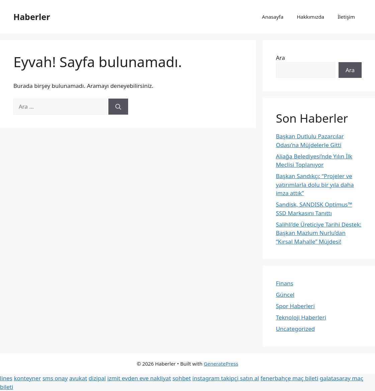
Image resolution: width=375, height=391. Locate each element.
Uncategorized (295, 329)
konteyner (27, 378)
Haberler (31, 16)
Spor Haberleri (295, 306)
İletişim (346, 16)
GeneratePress (221, 363)
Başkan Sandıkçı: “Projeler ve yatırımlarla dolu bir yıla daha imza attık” (315, 184)
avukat (78, 378)
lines (6, 378)
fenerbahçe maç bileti (289, 378)
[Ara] (118, 107)
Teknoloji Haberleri (301, 317)
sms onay (55, 378)
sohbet (181, 378)
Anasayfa (272, 16)
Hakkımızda (310, 16)
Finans (284, 283)
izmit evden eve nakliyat (139, 378)
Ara (280, 57)
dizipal (97, 378)
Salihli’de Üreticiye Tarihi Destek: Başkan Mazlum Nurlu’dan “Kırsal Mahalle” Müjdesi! (319, 233)
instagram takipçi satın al (225, 378)
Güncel (285, 294)
